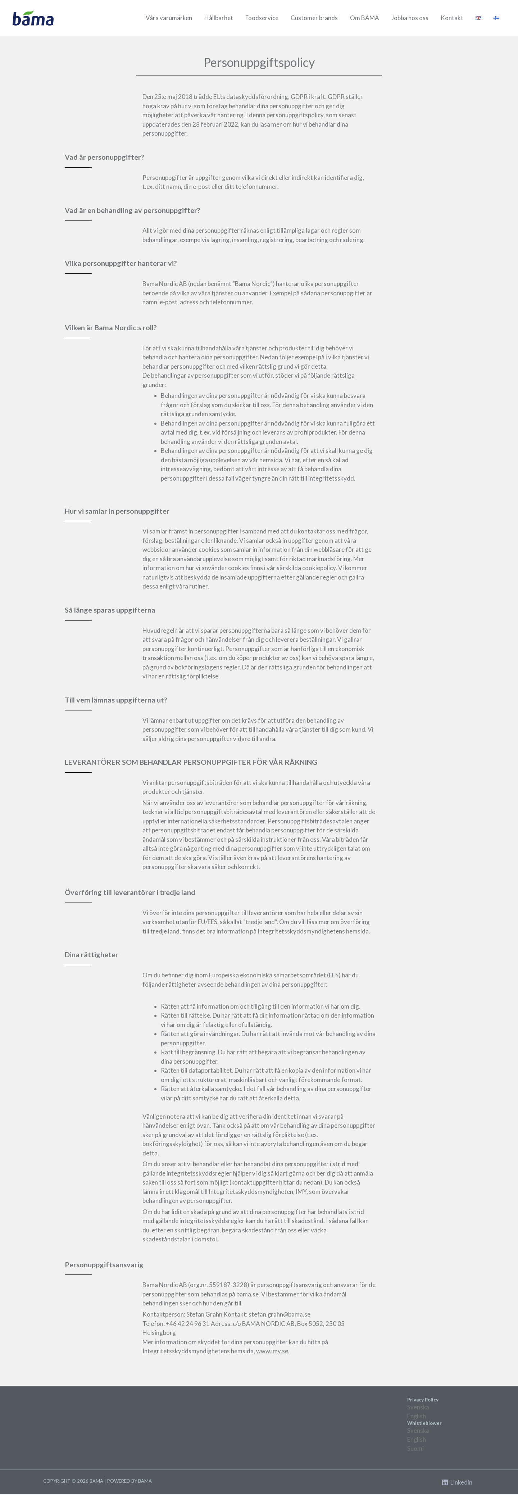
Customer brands (314, 18)
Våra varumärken (169, 18)
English (416, 1416)
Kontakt (452, 18)
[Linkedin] (457, 1483)
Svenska (418, 1407)
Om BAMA (364, 18)
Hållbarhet (218, 18)
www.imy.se (272, 1351)
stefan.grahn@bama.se (280, 1314)
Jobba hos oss (409, 18)
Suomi (415, 1449)
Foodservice (261, 18)
